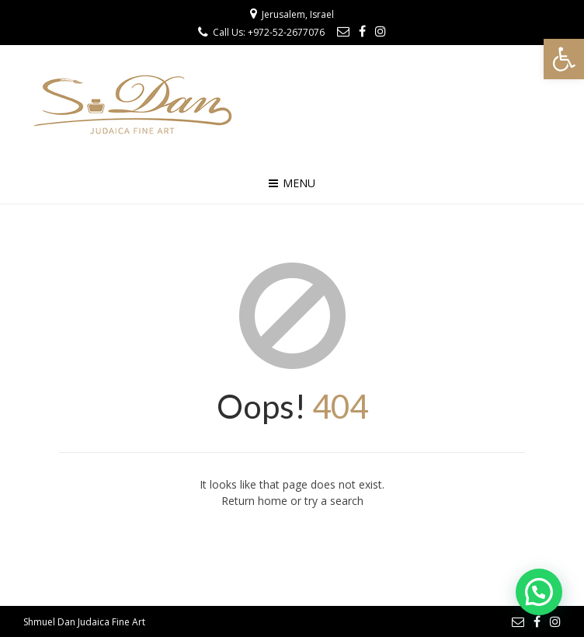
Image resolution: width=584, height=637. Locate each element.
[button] (564, 59)
